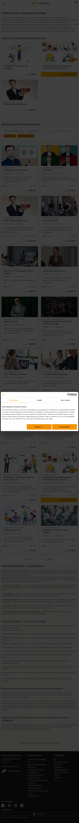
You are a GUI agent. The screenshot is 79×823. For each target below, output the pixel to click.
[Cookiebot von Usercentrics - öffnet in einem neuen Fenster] (68, 394)
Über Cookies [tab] (65, 400)
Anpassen (39, 427)
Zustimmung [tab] (13, 400)
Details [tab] (39, 400)
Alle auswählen (64, 427)
